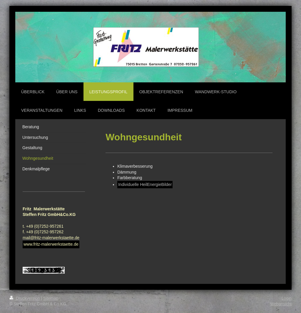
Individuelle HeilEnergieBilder (145, 184)
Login (287, 298)
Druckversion (25, 298)
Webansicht (281, 304)
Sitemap (50, 298)
